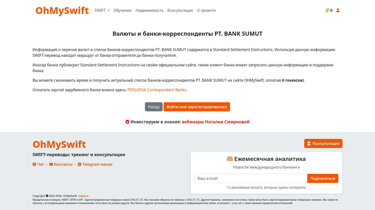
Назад (153, 106)
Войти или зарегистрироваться (197, 106)
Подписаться (322, 178)
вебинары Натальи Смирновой (215, 122)
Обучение (122, 10)
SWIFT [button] (101, 10)
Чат (38, 164)
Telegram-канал (95, 164)
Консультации (180, 10)
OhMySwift (62, 10)
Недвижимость (150, 10)
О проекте (206, 10)
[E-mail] (251, 178)
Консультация (323, 143)
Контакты (61, 164)
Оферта (83, 196)
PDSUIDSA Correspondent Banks (156, 89)
